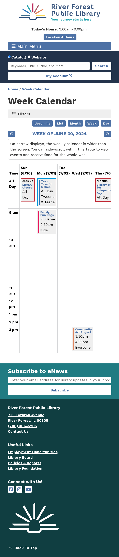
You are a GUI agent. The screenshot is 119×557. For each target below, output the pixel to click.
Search (101, 66)
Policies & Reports (24, 463)
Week (91, 123)
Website (38, 57)
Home (13, 89)
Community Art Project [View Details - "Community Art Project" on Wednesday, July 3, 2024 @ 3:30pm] (83, 331)
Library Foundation (25, 468)
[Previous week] (11, 134)
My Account (57, 76)
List (60, 123)
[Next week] (107, 134)
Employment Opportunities (33, 452)
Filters (24, 114)
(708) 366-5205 (22, 426)
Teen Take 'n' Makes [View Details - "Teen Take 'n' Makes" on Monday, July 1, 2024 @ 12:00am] (46, 184)
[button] (59, 29)
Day (106, 123)
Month (75, 123)
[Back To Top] (59, 548)
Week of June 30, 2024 (59, 133)
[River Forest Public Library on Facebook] (11, 489)
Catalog (18, 57)
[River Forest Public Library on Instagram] (19, 489)
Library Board (20, 457)
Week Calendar (36, 89)
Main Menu (26, 46)
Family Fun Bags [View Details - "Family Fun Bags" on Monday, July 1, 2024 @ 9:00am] (47, 213)
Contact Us (18, 431)
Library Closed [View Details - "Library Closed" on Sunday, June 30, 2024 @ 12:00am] (27, 186)
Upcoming (42, 123)
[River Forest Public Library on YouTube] (28, 489)
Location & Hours (60, 37)
